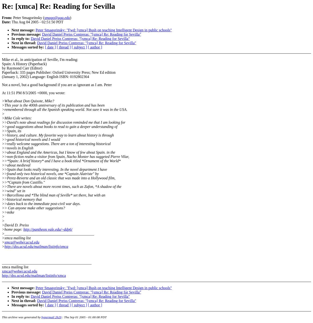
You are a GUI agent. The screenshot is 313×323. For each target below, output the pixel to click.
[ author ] (95, 47)
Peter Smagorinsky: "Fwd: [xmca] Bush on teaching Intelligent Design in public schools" (104, 30)
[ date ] (50, 47)
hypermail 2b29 (51, 317)
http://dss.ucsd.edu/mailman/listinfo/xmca (36, 247)
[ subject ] (79, 47)
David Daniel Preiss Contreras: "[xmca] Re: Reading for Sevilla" (91, 34)
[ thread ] (64, 47)
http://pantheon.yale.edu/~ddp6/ (47, 229)
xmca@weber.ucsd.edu (22, 242)
